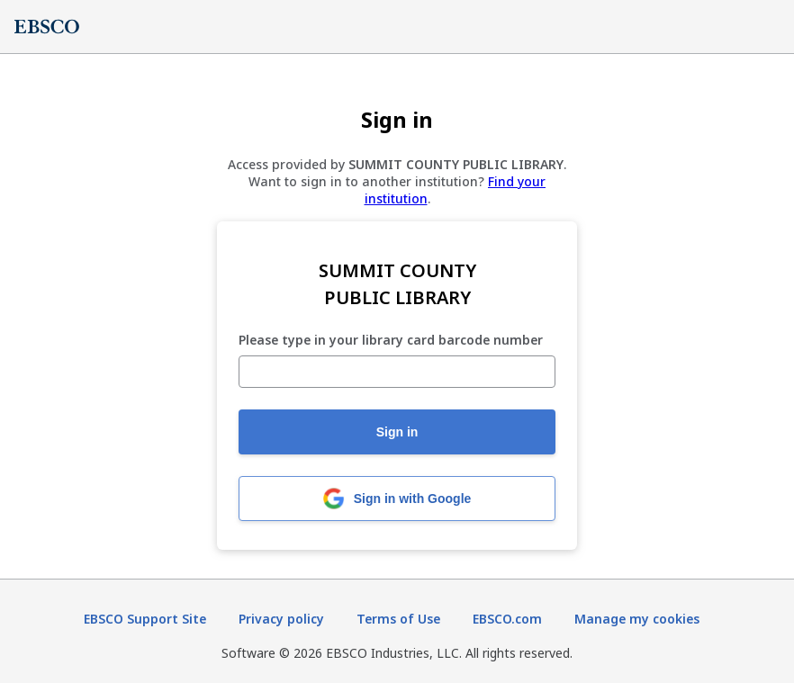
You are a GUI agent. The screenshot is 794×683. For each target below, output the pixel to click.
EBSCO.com (507, 618)
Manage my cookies (636, 618)
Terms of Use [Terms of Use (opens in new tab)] (398, 618)
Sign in (397, 432)
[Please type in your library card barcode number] (397, 371)
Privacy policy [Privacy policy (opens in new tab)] (281, 618)
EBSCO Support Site (145, 618)
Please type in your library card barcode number (391, 340)
